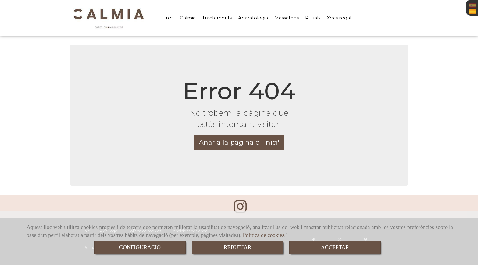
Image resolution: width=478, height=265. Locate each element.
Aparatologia (253, 18)
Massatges (286, 18)
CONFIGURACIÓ (140, 247)
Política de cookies (263, 235)
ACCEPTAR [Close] (335, 247)
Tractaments (217, 18)
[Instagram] (240, 210)
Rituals (312, 18)
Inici (168, 18)
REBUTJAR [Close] (237, 247)
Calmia (188, 18)
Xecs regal (339, 18)
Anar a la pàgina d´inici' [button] (239, 142)
